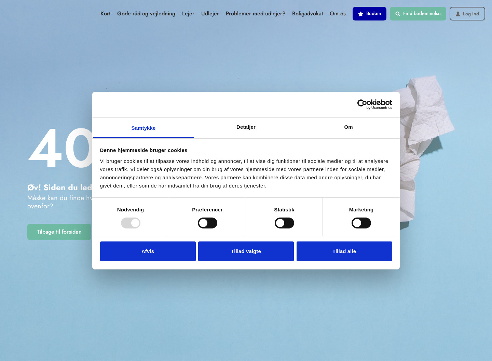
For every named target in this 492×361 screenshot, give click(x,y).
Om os (338, 13)
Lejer (188, 13)
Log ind (467, 14)
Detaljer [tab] (246, 126)
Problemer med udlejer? (255, 13)
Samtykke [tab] (144, 127)
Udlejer (210, 13)
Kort (105, 13)
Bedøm (369, 13)
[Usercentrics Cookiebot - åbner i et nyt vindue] (362, 104)
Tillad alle (344, 251)
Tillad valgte (246, 251)
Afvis (147, 251)
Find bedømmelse (418, 13)
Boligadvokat (307, 13)
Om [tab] (348, 126)
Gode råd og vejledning (146, 13)
